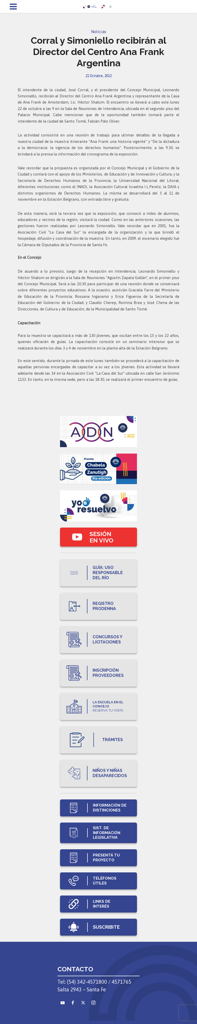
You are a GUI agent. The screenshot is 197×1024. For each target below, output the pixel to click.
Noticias (98, 31)
